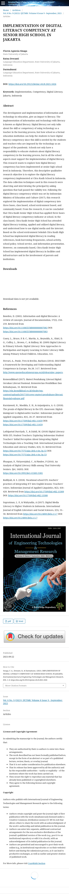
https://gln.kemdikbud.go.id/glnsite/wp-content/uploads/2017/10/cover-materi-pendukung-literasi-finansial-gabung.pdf (33, 394)
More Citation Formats (16, 685)
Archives (16, 10)
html (20, 621)
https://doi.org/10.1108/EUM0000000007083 (25, 327)
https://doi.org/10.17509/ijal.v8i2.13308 (28, 495)
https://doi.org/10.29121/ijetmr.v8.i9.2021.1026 (32, 84)
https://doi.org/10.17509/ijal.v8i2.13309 (44, 491)
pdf (9, 621)
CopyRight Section (36, 863)
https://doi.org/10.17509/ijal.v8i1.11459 (23, 420)
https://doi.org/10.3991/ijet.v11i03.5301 (23, 473)
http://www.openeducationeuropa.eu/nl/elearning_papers (33, 372)
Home (6, 10)
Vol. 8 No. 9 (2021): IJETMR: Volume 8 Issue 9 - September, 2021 (32, 13)
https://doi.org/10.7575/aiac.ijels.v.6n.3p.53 (25, 450)
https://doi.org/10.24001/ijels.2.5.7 (40, 513)
